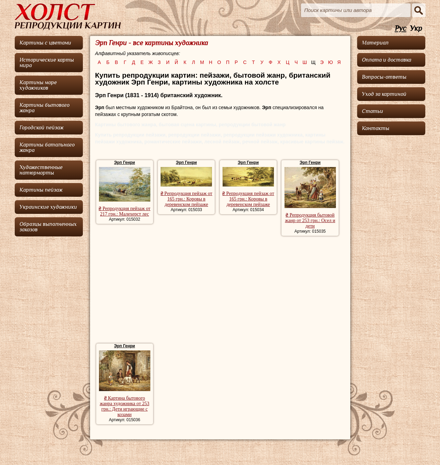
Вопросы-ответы (384, 77)
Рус (400, 29)
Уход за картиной (384, 94)
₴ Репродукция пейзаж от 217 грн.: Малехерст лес (124, 211)
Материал (375, 43)
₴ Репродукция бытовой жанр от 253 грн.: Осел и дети (310, 220)
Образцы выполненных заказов (48, 226)
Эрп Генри (124, 162)
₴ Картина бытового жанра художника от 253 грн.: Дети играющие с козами (124, 406)
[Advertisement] (220, 290)
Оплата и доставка (386, 60)
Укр (416, 29)
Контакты (375, 128)
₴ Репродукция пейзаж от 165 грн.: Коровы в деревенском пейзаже (186, 199)
